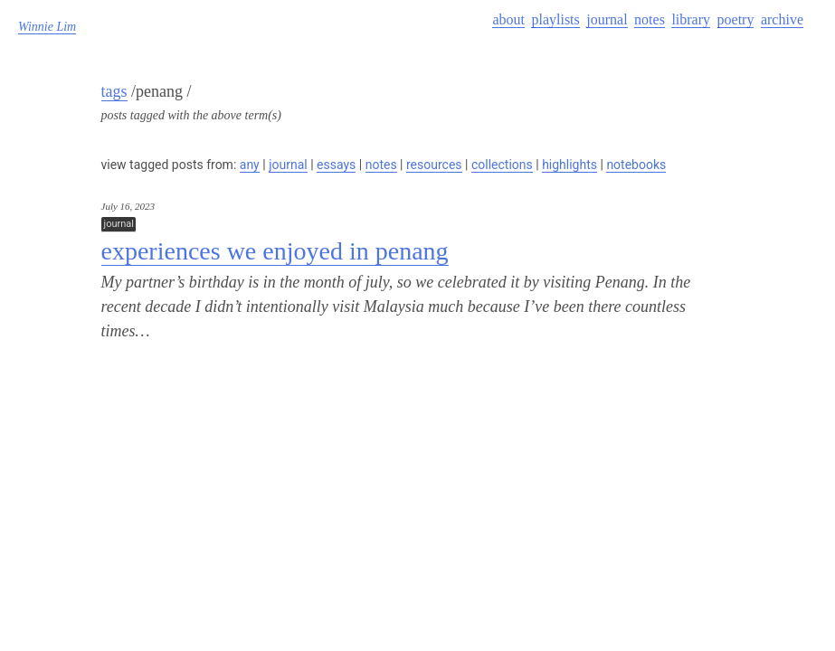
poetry (735, 19)
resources (434, 164)
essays (336, 164)
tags (114, 91)
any (250, 164)
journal (606, 19)
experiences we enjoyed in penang (275, 251)
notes (649, 19)
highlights (569, 164)
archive (782, 19)
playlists (555, 19)
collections (502, 164)
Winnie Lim (47, 26)
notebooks (636, 164)
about (508, 19)
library (690, 19)
